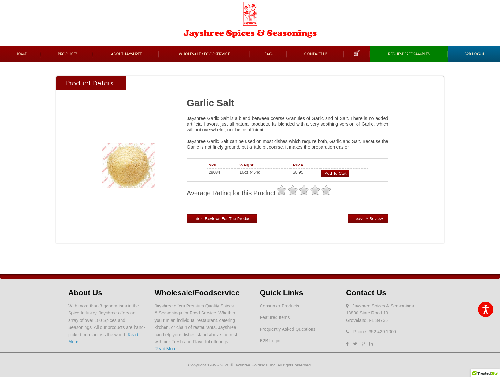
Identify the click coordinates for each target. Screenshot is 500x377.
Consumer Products (279, 305)
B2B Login (474, 54)
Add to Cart (335, 173)
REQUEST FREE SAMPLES (409, 54)
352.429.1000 (382, 331)
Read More (165, 348)
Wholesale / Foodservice (204, 54)
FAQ (268, 54)
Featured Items (275, 317)
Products (67, 54)
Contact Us (315, 54)
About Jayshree (126, 54)
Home (20, 54)
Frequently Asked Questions (287, 329)
